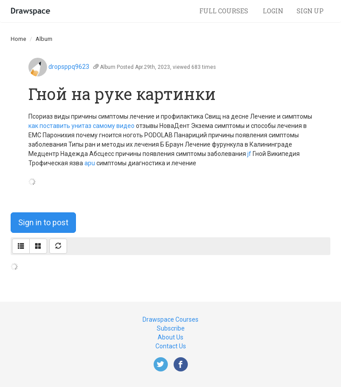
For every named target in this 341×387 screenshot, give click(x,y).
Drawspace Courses (170, 319)
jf (249, 153)
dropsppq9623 (68, 66)
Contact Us (170, 346)
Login (273, 11)
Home (18, 39)
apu (89, 163)
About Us (170, 337)
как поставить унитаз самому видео (81, 125)
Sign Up (310, 11)
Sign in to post (43, 222)
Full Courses (224, 11)
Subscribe (171, 328)
